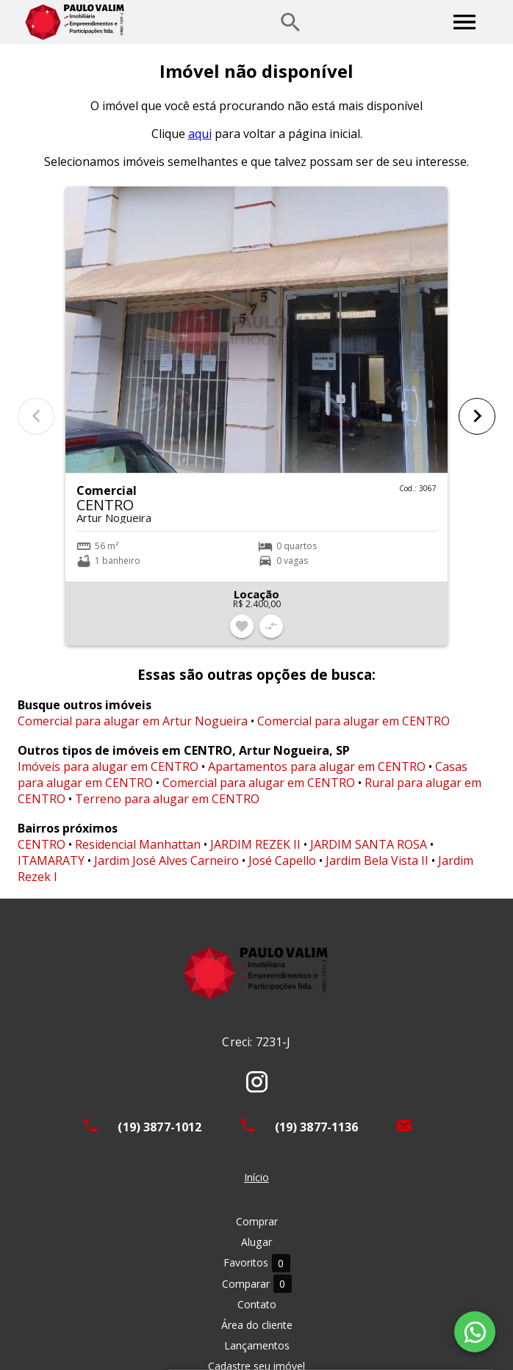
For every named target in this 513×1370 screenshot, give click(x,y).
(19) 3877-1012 (159, 1127)
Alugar (256, 1242)
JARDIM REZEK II (255, 844)
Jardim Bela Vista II (377, 860)
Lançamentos (257, 1345)
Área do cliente (257, 1325)
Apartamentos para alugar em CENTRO (317, 766)
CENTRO (41, 844)
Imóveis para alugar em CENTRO (108, 766)
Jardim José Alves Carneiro (166, 860)
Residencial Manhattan (138, 844)
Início (256, 1177)
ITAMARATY (51, 860)
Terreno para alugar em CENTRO (167, 799)
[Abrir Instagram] (257, 1082)
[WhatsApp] (474, 1331)
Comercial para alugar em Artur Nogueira (133, 721)
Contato (256, 1304)
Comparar (257, 1284)
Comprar (257, 1221)
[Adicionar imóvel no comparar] (271, 626)
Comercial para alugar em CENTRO (353, 721)
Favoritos (256, 1263)
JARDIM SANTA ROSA (368, 844)
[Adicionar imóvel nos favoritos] (242, 626)
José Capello (282, 860)
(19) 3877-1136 (317, 1127)
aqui (200, 134)
